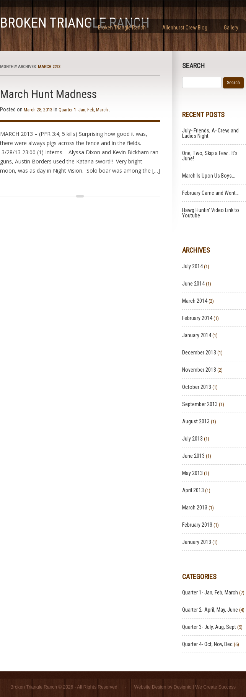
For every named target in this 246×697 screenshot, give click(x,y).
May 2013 (192, 473)
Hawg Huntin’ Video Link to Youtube (210, 213)
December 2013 (199, 352)
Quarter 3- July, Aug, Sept (209, 627)
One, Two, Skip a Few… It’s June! (210, 156)
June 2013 (193, 456)
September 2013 (200, 404)
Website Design (150, 687)
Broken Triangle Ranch (75, 23)
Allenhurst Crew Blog (184, 27)
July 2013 (192, 439)
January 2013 (196, 542)
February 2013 (197, 525)
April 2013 (193, 490)
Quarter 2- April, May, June (210, 610)
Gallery (231, 27)
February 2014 (197, 318)
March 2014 (194, 301)
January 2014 (196, 335)
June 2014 (193, 284)
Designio (183, 687)
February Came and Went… (210, 193)
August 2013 (196, 421)
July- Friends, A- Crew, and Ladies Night (210, 133)
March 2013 (194, 507)
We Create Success (215, 687)
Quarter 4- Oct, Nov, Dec (207, 644)
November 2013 (199, 370)
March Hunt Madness (48, 94)
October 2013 (196, 387)
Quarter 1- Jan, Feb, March (83, 110)
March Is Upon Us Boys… (208, 176)
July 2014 (192, 266)
